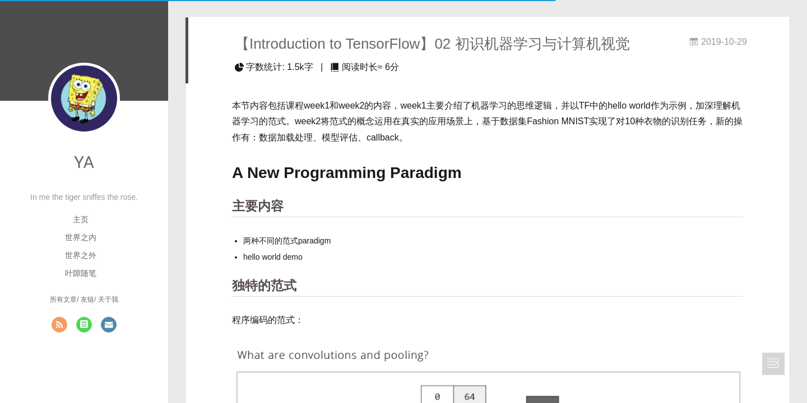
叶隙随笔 (80, 273)
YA (84, 162)
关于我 (108, 299)
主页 (81, 219)
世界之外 (80, 255)
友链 (87, 299)
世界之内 (80, 237)
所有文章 (63, 299)
